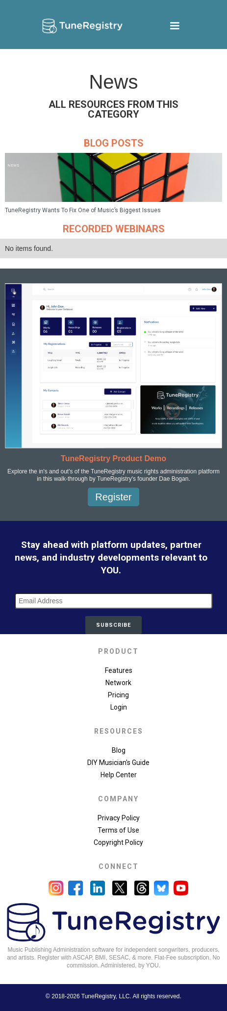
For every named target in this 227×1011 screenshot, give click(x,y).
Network (118, 683)
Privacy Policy (119, 818)
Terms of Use (118, 830)
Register (113, 497)
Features (118, 670)
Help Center (119, 775)
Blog (119, 750)
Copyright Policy (118, 842)
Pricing (118, 695)
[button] (174, 26)
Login (118, 707)
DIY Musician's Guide (118, 762)
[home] (80, 26)
